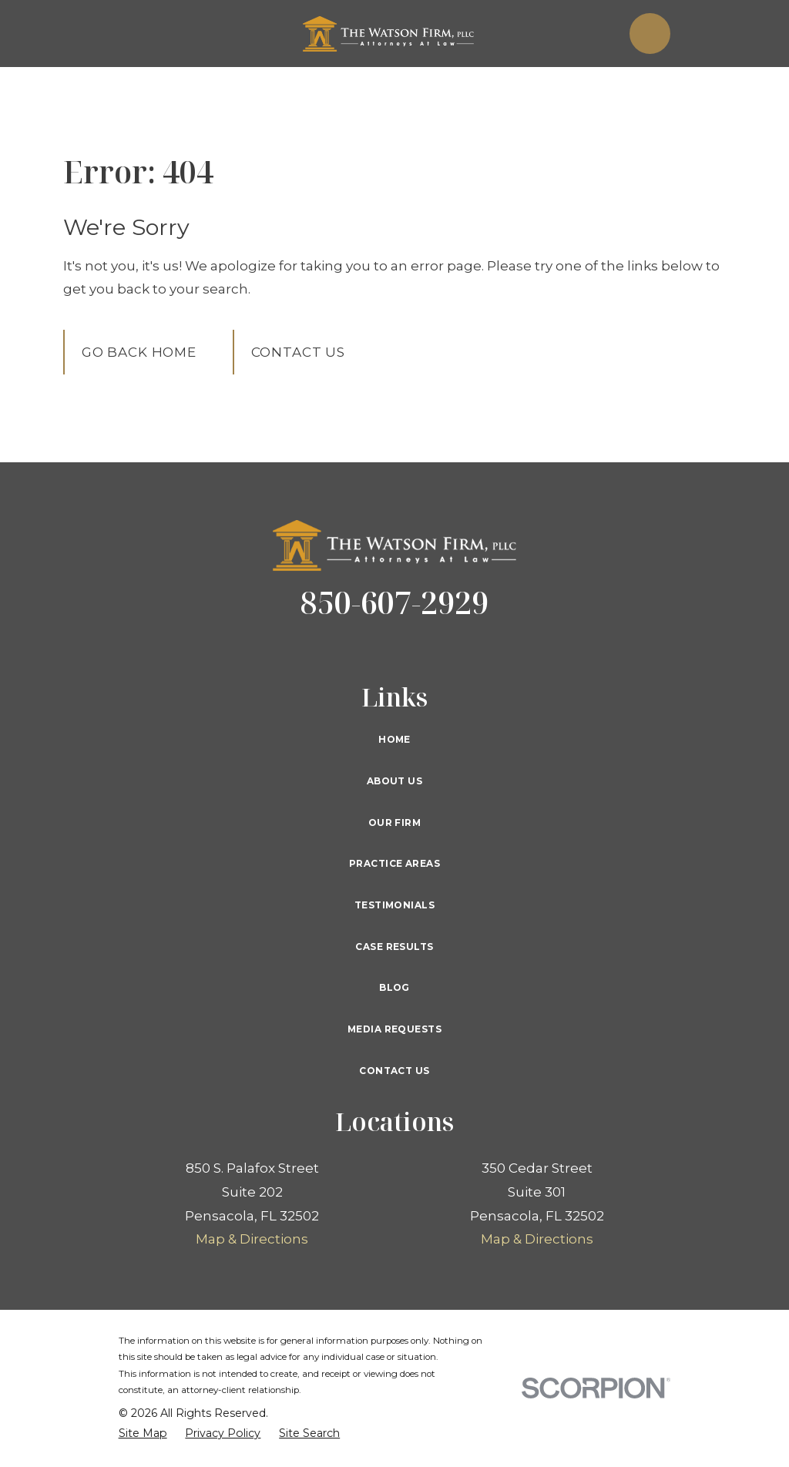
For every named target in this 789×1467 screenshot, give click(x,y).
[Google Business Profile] (394, 648)
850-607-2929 (394, 602)
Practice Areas (394, 863)
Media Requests (394, 1029)
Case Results (394, 946)
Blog (394, 987)
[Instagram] (467, 648)
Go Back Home (139, 352)
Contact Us (298, 352)
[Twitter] (358, 648)
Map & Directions (252, 1239)
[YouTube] (430, 648)
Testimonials (394, 905)
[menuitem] (143, 1434)
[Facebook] (322, 648)
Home (394, 739)
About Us (394, 781)
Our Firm (394, 822)
